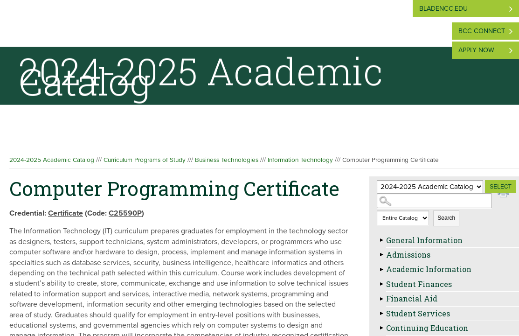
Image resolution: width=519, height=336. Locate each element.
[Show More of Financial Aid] (381, 298)
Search (446, 218)
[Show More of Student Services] (381, 313)
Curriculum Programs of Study (145, 160)
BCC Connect (481, 31)
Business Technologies (226, 160)
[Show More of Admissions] (381, 254)
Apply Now (476, 50)
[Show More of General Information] (381, 240)
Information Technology (300, 160)
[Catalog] (430, 186)
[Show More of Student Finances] (381, 284)
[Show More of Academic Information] (381, 269)
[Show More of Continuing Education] (381, 328)
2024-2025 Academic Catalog (51, 160)
